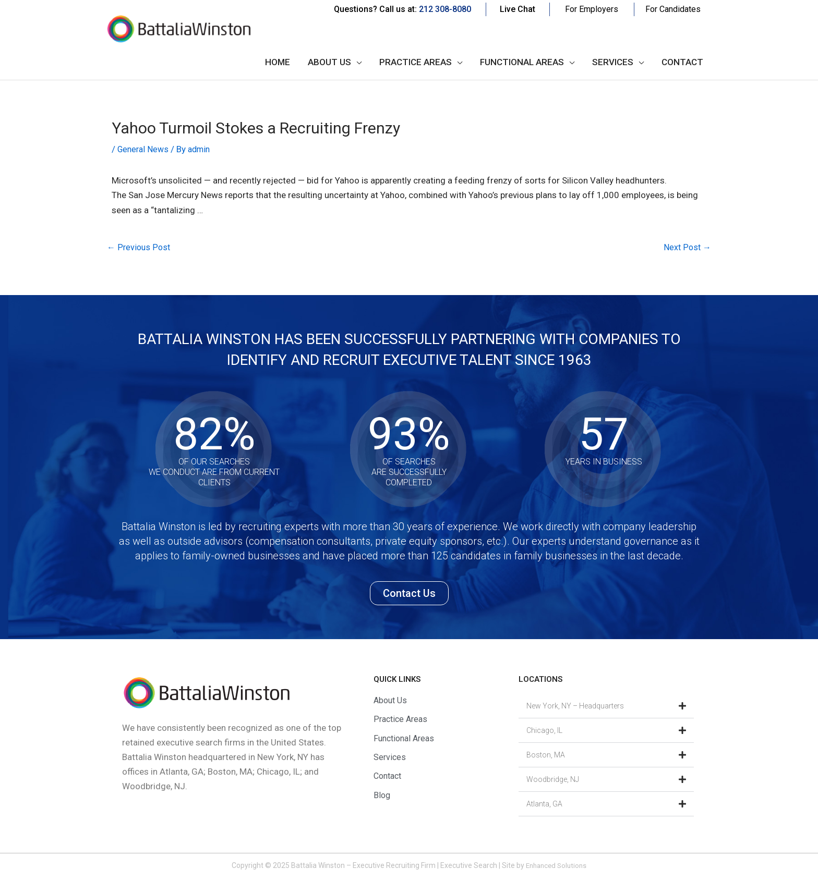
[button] (606, 707)
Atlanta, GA (544, 805)
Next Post (686, 248)
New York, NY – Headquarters (575, 707)
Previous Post (139, 248)
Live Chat (517, 9)
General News (144, 149)
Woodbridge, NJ (552, 780)
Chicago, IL (544, 731)
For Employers (591, 9)
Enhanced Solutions (556, 866)
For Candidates (673, 9)
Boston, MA (545, 756)
